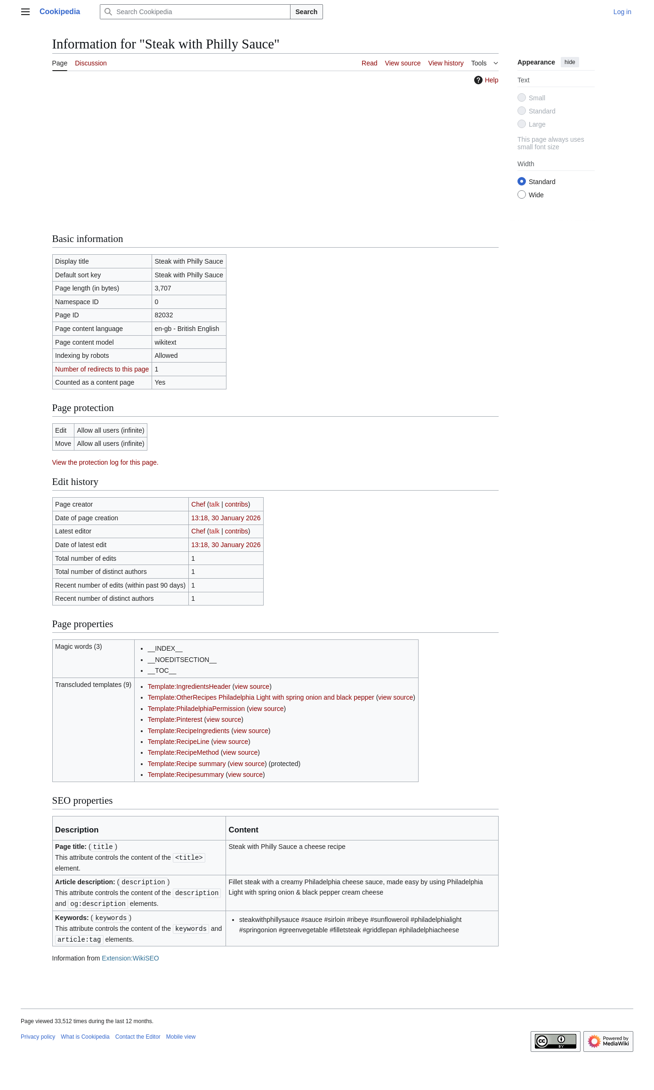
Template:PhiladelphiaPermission (196, 708)
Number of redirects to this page (102, 369)
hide (570, 62)
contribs (236, 504)
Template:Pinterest (175, 719)
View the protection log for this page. (105, 462)
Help (485, 80)
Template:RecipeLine (179, 741)
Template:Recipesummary (186, 774)
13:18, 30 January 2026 (225, 518)
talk (214, 504)
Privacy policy (38, 1033)
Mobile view (181, 1033)
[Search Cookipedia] (195, 11)
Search (307, 12)
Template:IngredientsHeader (189, 686)
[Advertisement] (275, 159)
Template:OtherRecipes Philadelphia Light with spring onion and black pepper (261, 697)
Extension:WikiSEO (130, 954)
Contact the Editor (138, 1033)
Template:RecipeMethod (183, 752)
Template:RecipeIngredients (189, 731)
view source (251, 686)
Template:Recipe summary (187, 763)
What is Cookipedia (85, 1033)
